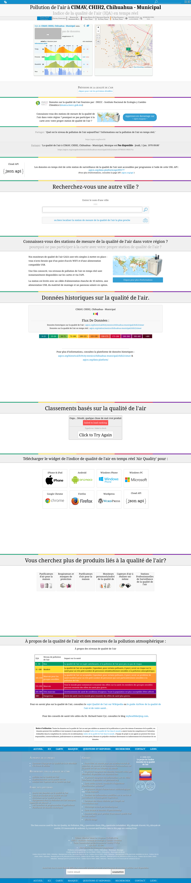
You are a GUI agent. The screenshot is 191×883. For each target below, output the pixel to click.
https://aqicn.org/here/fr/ (95, 139)
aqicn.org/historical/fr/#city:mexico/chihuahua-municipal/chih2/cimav (94, 355)
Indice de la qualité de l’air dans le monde (99, 734)
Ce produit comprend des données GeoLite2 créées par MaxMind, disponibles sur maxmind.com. (107, 772)
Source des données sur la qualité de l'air (50, 793)
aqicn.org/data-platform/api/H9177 (106, 169)
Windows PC (136, 478)
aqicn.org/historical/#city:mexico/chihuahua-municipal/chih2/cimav (114, 325)
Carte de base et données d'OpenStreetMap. (103, 810)
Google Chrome (55, 499)
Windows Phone (109, 478)
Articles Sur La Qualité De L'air (45, 777)
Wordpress (109, 499)
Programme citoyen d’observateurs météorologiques (107, 789)
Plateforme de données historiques (47, 807)
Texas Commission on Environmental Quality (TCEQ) (96, 842)
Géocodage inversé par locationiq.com (101, 806)
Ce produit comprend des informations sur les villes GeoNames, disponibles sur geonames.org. (106, 778)
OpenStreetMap (139, 67)
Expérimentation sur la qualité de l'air (49, 779)
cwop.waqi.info (92, 791)
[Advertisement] (95, 383)
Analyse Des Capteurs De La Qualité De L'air (51, 781)
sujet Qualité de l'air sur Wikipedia (105, 704)
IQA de (55, 26)
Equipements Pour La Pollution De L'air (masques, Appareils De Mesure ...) (53, 801)
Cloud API (136, 499)
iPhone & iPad (55, 478)
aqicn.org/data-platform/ (95, 359)
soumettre (118, 871)
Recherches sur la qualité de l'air (50, 771)
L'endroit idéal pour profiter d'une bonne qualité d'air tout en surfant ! (106, 814)
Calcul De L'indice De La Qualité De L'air (49, 795)
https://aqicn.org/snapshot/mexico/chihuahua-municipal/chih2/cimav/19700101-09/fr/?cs (96, 149)
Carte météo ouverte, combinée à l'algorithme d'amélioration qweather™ (103, 784)
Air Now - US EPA (96, 845)
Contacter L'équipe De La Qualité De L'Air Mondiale (54, 763)
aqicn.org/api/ (128, 172)
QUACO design (90, 819)
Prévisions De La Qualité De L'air (46, 797)
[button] (137, 55)
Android (82, 478)
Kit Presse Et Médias (41, 765)
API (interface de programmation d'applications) (53, 805)
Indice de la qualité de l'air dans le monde (105, 731)
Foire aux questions (41, 787)
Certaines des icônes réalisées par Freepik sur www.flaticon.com (103, 802)
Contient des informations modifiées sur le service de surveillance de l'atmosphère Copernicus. (106, 796)
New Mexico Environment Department (96, 847)
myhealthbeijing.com (137, 716)
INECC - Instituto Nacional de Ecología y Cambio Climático (96, 840)
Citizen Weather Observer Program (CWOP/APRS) (96, 838)
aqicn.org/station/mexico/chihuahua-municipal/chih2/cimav (116, 328)
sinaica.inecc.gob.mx (71, 105)
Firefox (82, 499)
